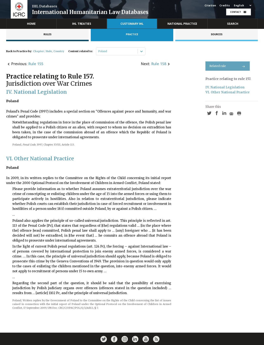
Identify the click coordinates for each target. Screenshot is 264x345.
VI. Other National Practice (227, 92)
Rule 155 (35, 63)
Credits (224, 5)
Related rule (227, 66)
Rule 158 (158, 63)
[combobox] (98, 51)
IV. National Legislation (225, 87)
